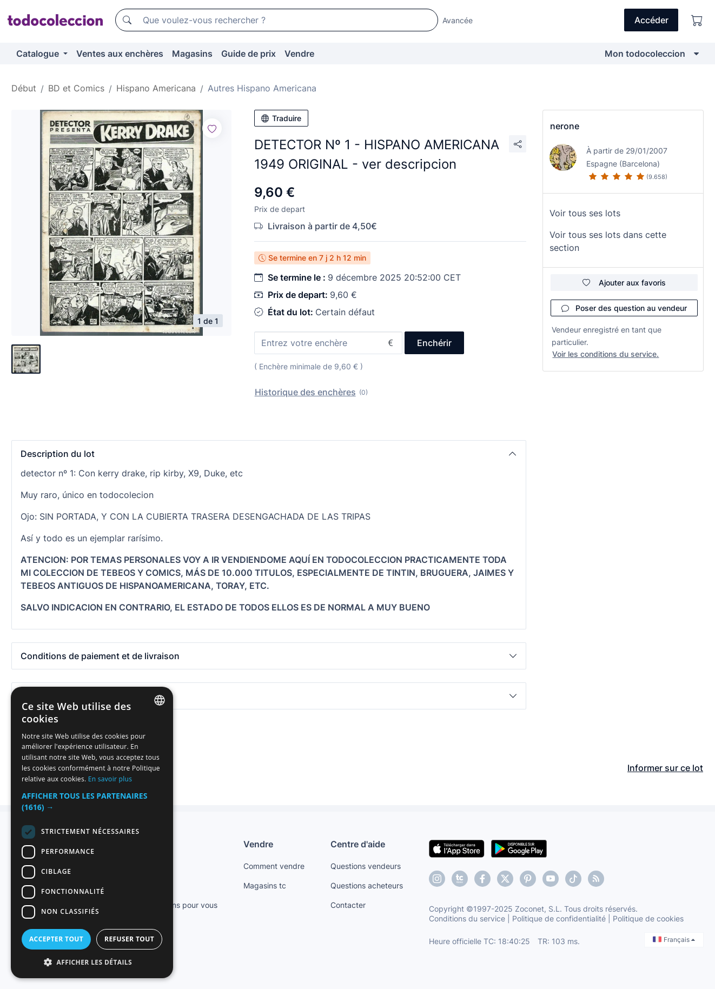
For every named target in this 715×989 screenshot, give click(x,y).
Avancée (457, 20)
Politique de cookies (648, 918)
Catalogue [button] (38, 53)
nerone (564, 126)
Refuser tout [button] (129, 939)
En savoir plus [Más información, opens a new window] (110, 779)
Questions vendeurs (365, 866)
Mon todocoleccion (645, 53)
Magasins (192, 53)
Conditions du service (467, 918)
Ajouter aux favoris (624, 282)
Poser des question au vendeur (624, 308)
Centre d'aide (357, 844)
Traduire (281, 118)
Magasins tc (264, 885)
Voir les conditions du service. (605, 354)
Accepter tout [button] (56, 939)
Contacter (348, 905)
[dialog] (92, 832)
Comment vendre (273, 866)
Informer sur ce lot (665, 767)
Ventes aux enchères (119, 53)
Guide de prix (248, 53)
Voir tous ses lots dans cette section (608, 241)
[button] (269, 453)
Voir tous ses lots (585, 213)
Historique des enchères (305, 392)
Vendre (299, 53)
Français (674, 939)
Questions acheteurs (366, 885)
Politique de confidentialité (559, 918)
